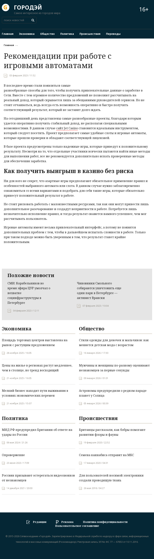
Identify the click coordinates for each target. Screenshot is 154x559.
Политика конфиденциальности (105, 522)
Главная (9, 45)
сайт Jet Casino (67, 128)
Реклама (67, 522)
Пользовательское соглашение (77, 526)
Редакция (39, 522)
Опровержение (13, 455)
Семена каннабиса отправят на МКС (106, 455)
